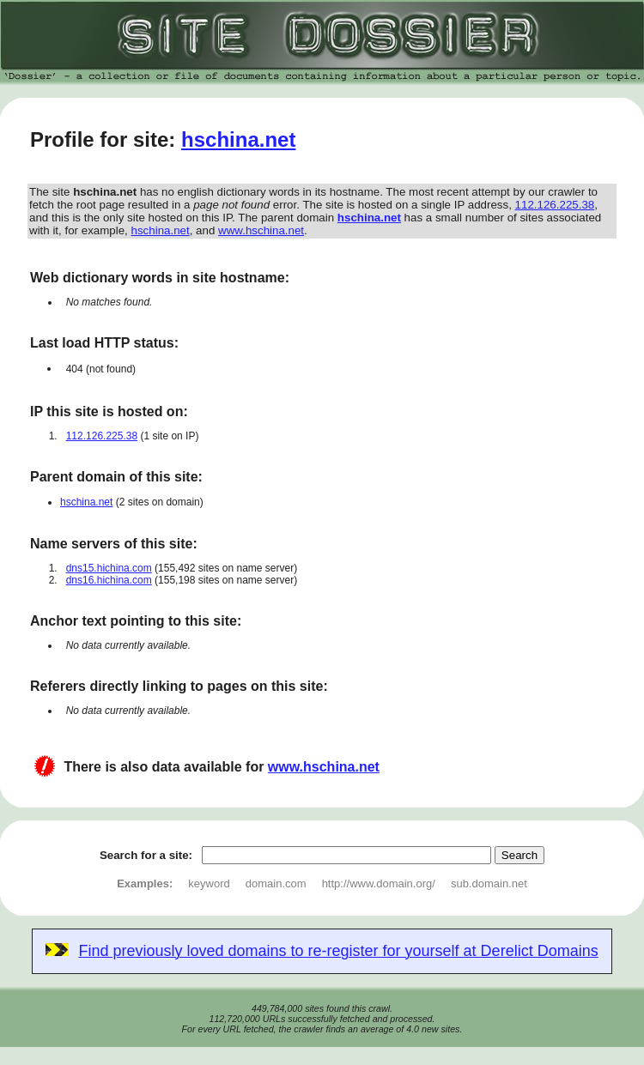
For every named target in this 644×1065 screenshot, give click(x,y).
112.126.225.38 (555, 204)
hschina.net (238, 139)
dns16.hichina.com (109, 580)
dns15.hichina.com (109, 568)
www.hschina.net (261, 230)
